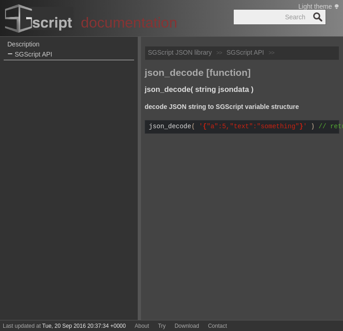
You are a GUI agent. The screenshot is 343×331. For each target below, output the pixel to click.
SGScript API (29, 54)
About (142, 326)
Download (186, 326)
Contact (217, 326)
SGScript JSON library (180, 52)
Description (23, 44)
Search (317, 17)
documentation (129, 22)
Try (162, 326)
